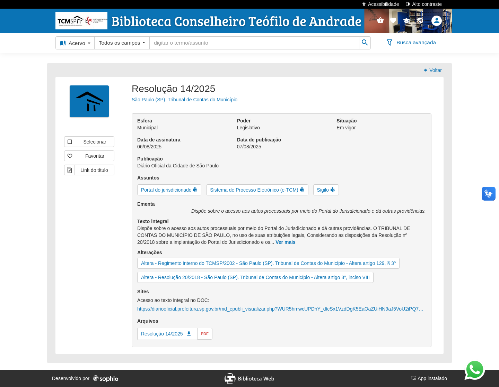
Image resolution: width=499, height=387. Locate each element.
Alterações (149, 252)
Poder (244, 120)
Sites (143, 291)
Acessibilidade (380, 4)
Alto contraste (423, 4)
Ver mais (285, 242)
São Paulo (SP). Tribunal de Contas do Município (184, 99)
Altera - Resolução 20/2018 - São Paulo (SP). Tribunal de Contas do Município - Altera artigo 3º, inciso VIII (255, 277)
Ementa (146, 204)
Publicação (150, 159)
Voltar (432, 70)
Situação (346, 120)
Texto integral (153, 221)
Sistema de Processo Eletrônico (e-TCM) (254, 190)
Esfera (144, 120)
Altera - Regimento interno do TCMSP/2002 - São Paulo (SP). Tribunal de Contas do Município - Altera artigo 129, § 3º (268, 263)
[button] (393, 21)
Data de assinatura (159, 139)
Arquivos (147, 321)
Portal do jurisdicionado (167, 190)
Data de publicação (259, 139)
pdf (205, 334)
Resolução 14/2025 (162, 334)
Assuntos (148, 178)
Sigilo (323, 190)
